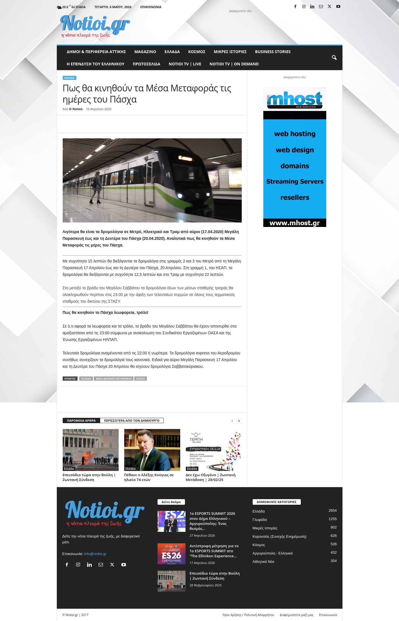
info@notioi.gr (95, 554)
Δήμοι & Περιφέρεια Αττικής (96, 51)
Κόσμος (196, 51)
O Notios (76, 109)
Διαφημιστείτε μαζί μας (296, 615)
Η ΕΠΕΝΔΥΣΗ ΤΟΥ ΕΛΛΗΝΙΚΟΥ (96, 64)
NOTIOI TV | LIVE (185, 64)
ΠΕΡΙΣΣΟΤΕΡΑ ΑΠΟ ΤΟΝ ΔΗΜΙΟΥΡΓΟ (131, 420)
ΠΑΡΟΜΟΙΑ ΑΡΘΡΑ (81, 420)
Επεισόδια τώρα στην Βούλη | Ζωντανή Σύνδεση (89, 477)
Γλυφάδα (260, 520)
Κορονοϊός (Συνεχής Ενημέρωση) (280, 536)
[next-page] (239, 421)
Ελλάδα (172, 51)
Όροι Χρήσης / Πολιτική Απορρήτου (248, 615)
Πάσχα (140, 378)
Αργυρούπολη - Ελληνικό (273, 553)
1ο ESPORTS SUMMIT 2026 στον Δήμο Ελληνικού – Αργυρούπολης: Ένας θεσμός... (212, 521)
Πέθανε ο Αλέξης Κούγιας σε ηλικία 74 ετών (149, 477)
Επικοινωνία (150, 7)
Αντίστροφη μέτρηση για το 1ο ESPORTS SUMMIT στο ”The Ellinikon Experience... (214, 550)
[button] (334, 58)
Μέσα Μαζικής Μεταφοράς (114, 378)
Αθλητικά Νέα (263, 562)
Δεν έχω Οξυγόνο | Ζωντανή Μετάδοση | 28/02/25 (211, 477)
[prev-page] (232, 421)
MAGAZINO (145, 51)
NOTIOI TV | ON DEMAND (234, 64)
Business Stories (273, 51)
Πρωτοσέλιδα (146, 64)
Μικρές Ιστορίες (230, 51)
